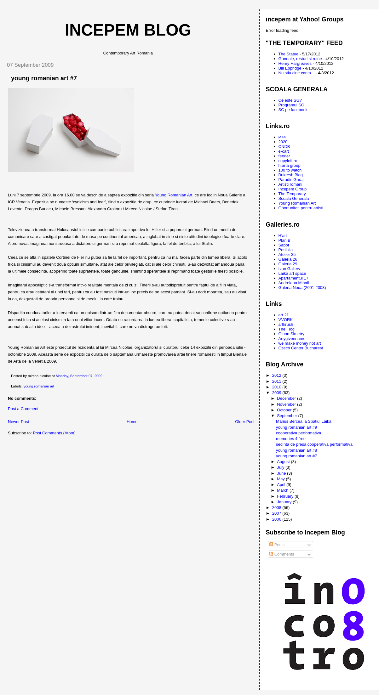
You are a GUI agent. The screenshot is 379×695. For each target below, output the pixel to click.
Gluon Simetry (291, 333)
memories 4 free (291, 438)
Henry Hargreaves (295, 63)
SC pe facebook (293, 109)
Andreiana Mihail (294, 282)
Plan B (284, 240)
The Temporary (292, 193)
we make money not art (300, 343)
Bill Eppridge (290, 68)
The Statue (289, 54)
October (285, 410)
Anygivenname (292, 338)
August (284, 461)
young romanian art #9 (296, 427)
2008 (277, 507)
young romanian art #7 (44, 78)
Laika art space (292, 273)
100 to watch (290, 170)
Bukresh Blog (291, 174)
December (287, 398)
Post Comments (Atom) (54, 433)
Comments (281, 554)
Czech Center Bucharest (301, 348)
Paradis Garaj (291, 179)
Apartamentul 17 (293, 278)
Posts (276, 544)
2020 (283, 141)
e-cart (284, 151)
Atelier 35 (287, 254)
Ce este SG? (290, 100)
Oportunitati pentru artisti (301, 208)
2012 (277, 375)
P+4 (282, 137)
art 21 (284, 315)
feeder (284, 156)
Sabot (284, 245)
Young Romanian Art (173, 195)
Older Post (244, 421)
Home (132, 421)
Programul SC (291, 105)
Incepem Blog (128, 30)
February (286, 496)
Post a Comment (23, 408)
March (283, 490)
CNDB (284, 146)
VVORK (286, 319)
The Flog (287, 329)
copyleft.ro (288, 160)
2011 (277, 381)
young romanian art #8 (296, 450)
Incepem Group (293, 189)
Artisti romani (290, 184)
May (281, 479)
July (281, 467)
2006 (277, 519)
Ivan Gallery (289, 268)
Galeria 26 (288, 259)
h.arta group (290, 165)
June (282, 473)
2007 (277, 513)
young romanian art (39, 386)
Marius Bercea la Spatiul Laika (303, 421)
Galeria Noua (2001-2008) (302, 287)
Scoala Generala (294, 198)
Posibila (286, 249)
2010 (277, 387)
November (287, 404)
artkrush (286, 324)
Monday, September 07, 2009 (79, 376)
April (281, 484)
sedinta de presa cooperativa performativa (314, 444)
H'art (283, 235)
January (285, 502)
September (287, 415)
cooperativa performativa (298, 433)
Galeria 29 (288, 264)
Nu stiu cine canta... (296, 73)
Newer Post (18, 421)
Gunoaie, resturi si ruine (300, 58)
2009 (277, 392)
